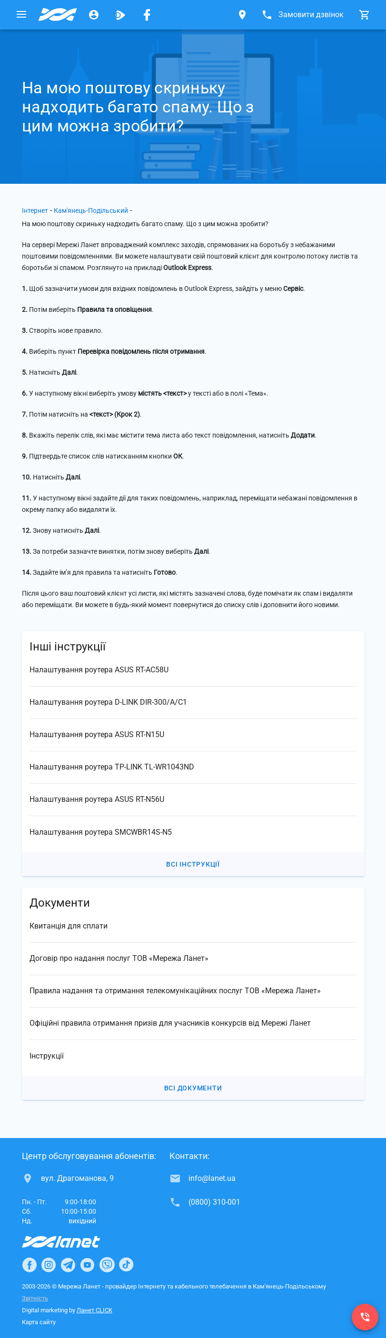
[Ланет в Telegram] (68, 1264)
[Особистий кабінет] (93, 15)
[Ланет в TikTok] (126, 1264)
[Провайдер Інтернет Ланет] (72, 1241)
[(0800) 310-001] (365, 1317)
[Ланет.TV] (120, 15)
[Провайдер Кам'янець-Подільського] (57, 15)
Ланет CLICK (94, 1310)
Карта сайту (39, 1322)
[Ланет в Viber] (107, 1264)
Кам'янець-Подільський (91, 210)
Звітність (35, 1298)
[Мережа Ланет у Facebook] (147, 15)
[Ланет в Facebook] (29, 1264)
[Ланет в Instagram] (48, 1264)
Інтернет (35, 210)
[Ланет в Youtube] (87, 1264)
